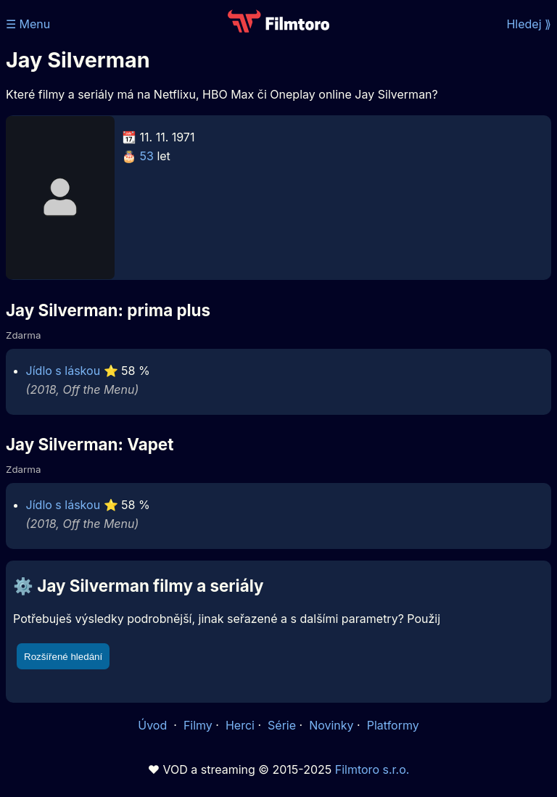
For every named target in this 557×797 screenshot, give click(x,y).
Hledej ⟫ (528, 24)
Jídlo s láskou (63, 370)
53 (147, 156)
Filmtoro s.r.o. (372, 769)
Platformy (393, 725)
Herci (240, 725)
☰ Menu (28, 24)
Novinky (331, 725)
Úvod (154, 725)
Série (282, 725)
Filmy (198, 725)
